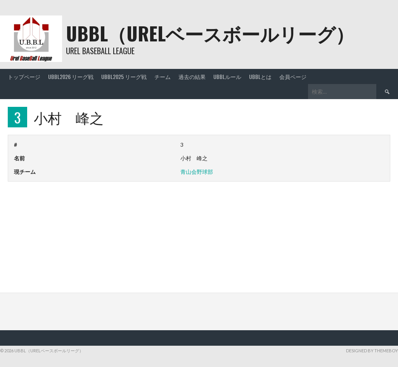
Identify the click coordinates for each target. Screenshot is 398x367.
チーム (162, 76)
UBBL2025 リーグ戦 (124, 76)
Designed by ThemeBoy (372, 350)
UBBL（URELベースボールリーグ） (210, 33)
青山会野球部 (196, 171)
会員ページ (292, 76)
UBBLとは (260, 76)
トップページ (24, 76)
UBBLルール (227, 76)
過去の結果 (192, 76)
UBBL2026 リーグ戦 (70, 76)
